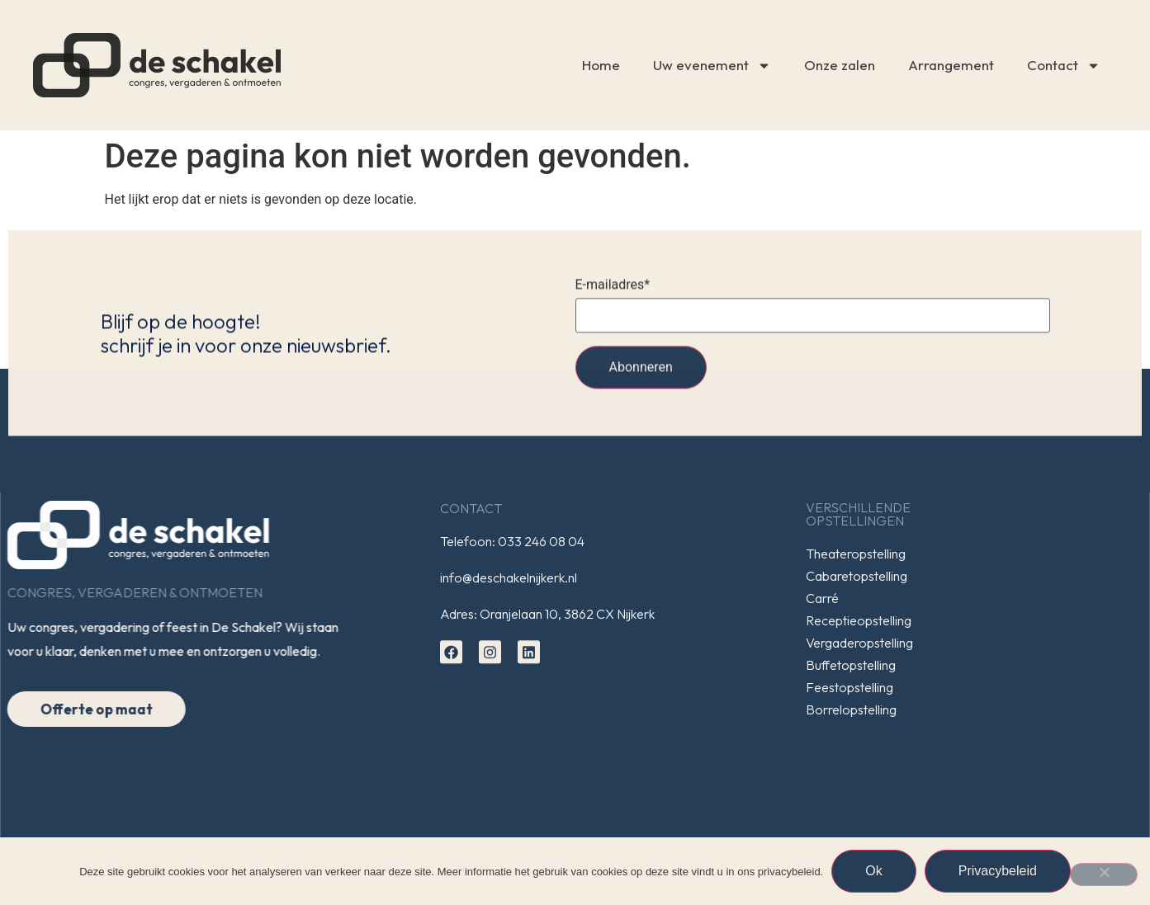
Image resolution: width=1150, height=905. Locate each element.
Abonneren (641, 373)
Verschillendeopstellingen (868, 514)
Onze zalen (839, 64)
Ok (873, 871)
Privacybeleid (997, 871)
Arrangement (951, 64)
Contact (1063, 65)
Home (601, 64)
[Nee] (1104, 874)
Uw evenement (712, 65)
